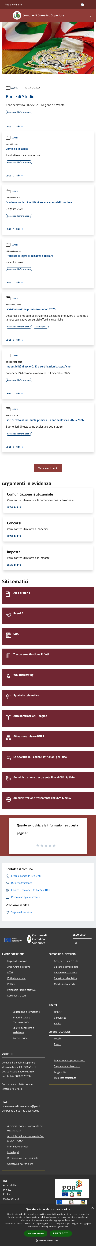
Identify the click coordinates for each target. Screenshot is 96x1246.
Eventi (57, 1044)
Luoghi (57, 1038)
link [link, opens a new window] (66, 1226)
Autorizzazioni (20, 1038)
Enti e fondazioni (16, 978)
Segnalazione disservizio (67, 1066)
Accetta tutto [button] (36, 1233)
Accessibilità (10, 1185)
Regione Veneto (13, 4)
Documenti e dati (16, 995)
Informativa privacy (17, 1146)
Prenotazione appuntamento (69, 1060)
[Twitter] (76, 943)
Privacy (7, 1190)
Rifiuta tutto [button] (60, 1233)
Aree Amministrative (18, 967)
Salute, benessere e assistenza (23, 1030)
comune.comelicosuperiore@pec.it (21, 1106)
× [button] (92, 1208)
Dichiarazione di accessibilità (22, 1158)
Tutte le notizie (48, 468)
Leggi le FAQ (60, 1072)
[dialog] (48, 1225)
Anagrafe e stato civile (66, 961)
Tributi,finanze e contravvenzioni (21, 1020)
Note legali (13, 1152)
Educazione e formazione (26, 1012)
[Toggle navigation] (6, 15)
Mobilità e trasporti (64, 984)
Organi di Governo (17, 961)
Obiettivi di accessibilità (20, 1164)
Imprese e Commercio (65, 972)
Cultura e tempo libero (66, 967)
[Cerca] (89, 15)
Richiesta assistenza (65, 1078)
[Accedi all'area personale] (82, 4)
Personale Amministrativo (21, 990)
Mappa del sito (11, 1198)
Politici (11, 984)
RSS (5, 1181)
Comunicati (60, 1018)
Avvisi (14, 87)
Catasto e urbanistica (65, 978)
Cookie (6, 1194)
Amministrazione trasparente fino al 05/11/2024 (25, 1138)
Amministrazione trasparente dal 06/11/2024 (25, 1128)
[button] (48, 1240)
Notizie (58, 1012)
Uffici (10, 972)
